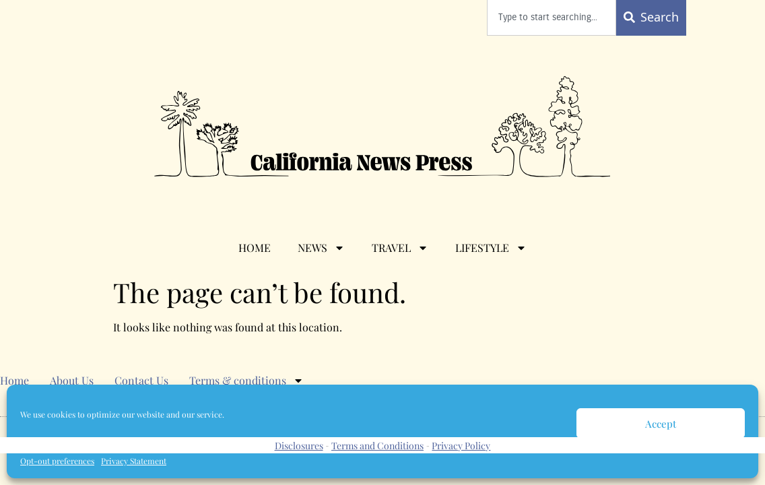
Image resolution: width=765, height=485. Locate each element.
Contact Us (141, 380)
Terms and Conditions (377, 445)
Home (254, 247)
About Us (72, 380)
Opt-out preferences (57, 460)
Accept (660, 423)
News (321, 248)
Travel (400, 248)
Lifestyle (491, 248)
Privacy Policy (461, 445)
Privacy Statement (133, 460)
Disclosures (299, 445)
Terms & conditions (246, 380)
